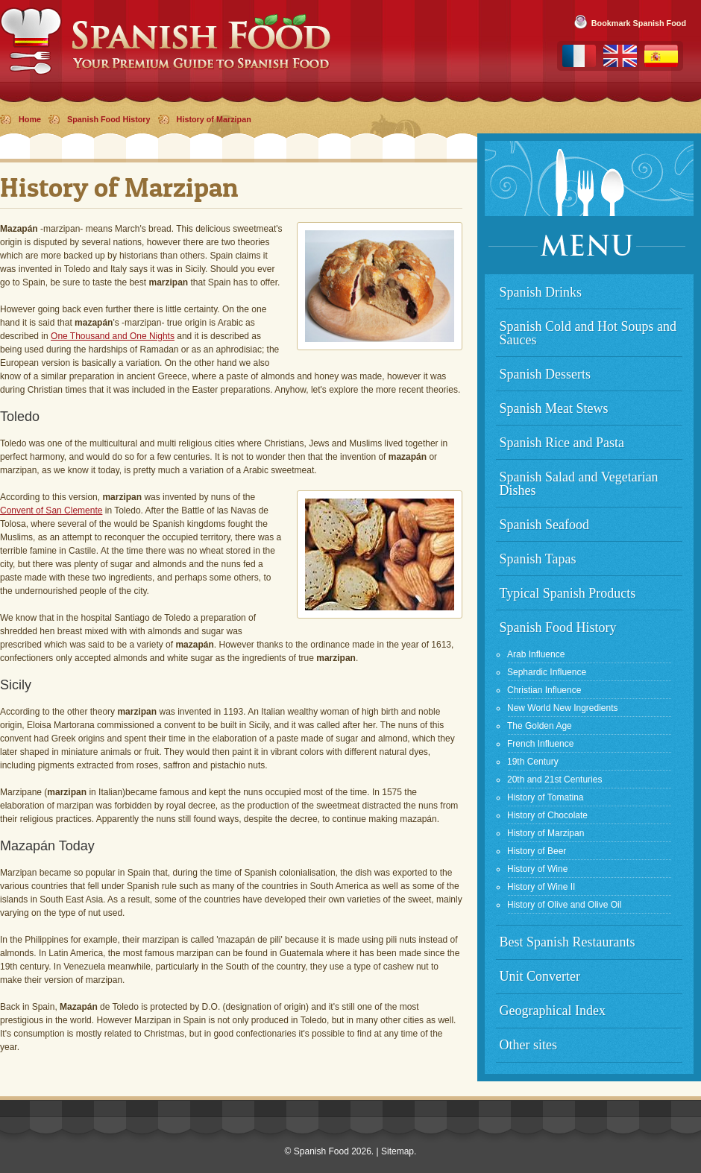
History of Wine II (541, 887)
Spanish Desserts (545, 374)
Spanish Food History (109, 119)
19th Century (533, 761)
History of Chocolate (547, 815)
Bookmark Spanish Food (638, 23)
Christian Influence (544, 690)
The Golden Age (539, 726)
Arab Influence (536, 654)
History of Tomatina (545, 797)
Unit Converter (540, 976)
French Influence (540, 744)
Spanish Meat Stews (554, 408)
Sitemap (397, 1151)
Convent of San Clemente (51, 510)
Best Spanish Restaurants (567, 942)
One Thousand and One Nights (113, 336)
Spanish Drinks (541, 292)
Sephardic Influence (546, 672)
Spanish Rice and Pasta (562, 442)
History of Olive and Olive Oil (564, 904)
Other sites (528, 1044)
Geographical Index (553, 1010)
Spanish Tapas (538, 558)
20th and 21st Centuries (554, 779)
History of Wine (537, 869)
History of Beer (536, 851)
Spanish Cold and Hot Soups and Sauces (588, 333)
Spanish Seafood (545, 524)
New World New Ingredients (562, 708)
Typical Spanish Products (568, 593)
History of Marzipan (214, 119)
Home (30, 119)
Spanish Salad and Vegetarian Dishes (579, 483)
